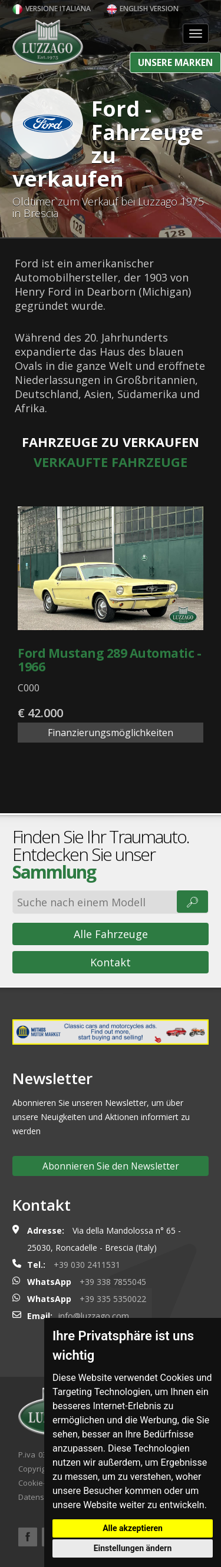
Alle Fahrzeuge (111, 934)
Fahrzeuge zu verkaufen (110, 442)
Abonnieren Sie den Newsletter (110, 1165)
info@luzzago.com (93, 1315)
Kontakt (110, 962)
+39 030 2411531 (87, 1264)
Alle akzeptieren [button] (133, 1528)
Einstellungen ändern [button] (133, 1548)
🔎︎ (192, 902)
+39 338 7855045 (113, 1281)
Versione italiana (51, 9)
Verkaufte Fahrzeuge (110, 462)
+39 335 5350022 (113, 1298)
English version (143, 9)
